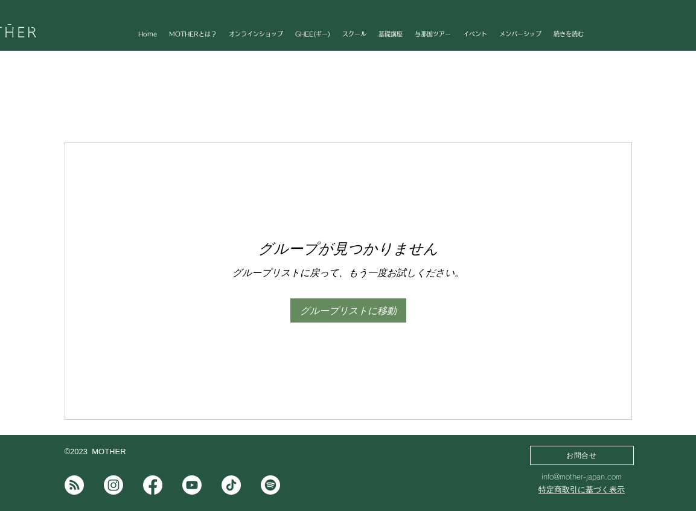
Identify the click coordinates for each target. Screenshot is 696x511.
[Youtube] (192, 485)
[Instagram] (113, 485)
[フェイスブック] (152, 485)
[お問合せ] (582, 455)
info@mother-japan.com (581, 476)
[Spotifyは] (270, 485)
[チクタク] (231, 485)
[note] (74, 485)
